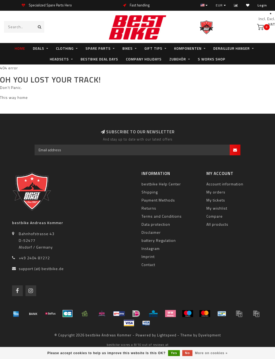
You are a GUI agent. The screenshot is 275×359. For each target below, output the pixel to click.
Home (20, 48)
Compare (214, 216)
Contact (148, 264)
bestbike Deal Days (99, 59)
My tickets (215, 200)
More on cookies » (211, 353)
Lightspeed (166, 335)
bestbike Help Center (161, 184)
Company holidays (144, 59)
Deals (38, 48)
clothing (65, 48)
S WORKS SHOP (211, 59)
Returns (149, 208)
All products (217, 224)
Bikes (127, 48)
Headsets (59, 59)
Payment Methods (158, 200)
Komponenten (188, 48)
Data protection (156, 224)
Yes (174, 353)
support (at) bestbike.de (41, 268)
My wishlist (216, 208)
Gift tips (153, 48)
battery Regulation (159, 240)
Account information (224, 184)
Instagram (151, 248)
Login (262, 5)
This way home (14, 97)
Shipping (150, 192)
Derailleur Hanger (231, 48)
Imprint (148, 256)
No (187, 353)
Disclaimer (151, 232)
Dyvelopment (209, 335)
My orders (215, 192)
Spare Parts (98, 48)
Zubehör (177, 59)
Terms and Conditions (162, 216)
